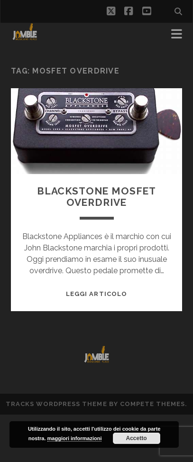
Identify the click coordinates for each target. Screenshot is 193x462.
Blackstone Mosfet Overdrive (96, 196)
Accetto (136, 438)
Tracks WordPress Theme (56, 403)
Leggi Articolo (96, 293)
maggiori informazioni (74, 438)
